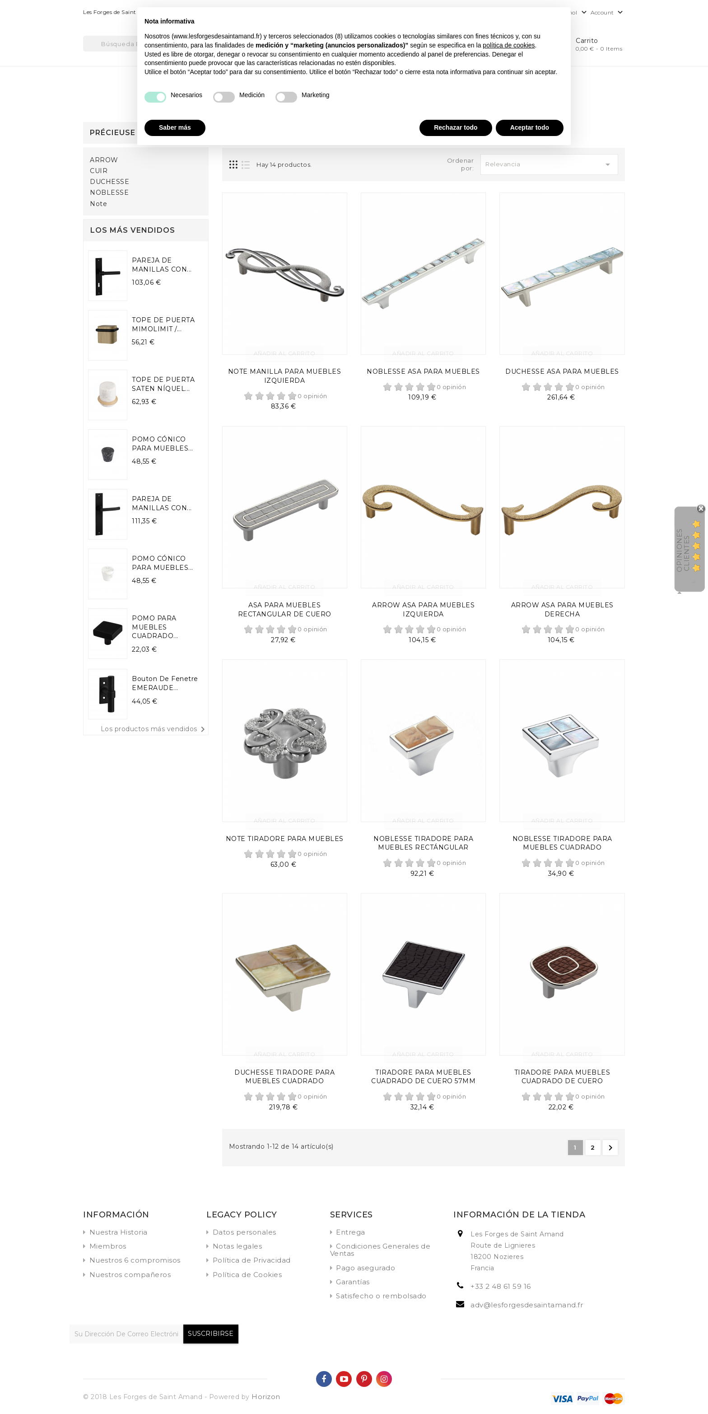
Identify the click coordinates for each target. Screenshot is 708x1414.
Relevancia (549, 164)
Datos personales (244, 1232)
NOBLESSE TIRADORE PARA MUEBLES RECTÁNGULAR (423, 843)
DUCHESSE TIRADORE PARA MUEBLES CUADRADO (284, 1076)
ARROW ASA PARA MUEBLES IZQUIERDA (423, 609)
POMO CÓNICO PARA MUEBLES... (162, 443)
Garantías (353, 1282)
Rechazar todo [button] (455, 127)
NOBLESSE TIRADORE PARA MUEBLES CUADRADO (562, 843)
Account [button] (608, 13)
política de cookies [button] (509, 45)
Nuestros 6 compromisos (135, 1260)
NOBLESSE (109, 193)
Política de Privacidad (252, 1260)
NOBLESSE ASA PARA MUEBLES (423, 371)
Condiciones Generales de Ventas (380, 1250)
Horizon (266, 1396)
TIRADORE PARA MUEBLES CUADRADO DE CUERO (562, 1076)
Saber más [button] (175, 127)
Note (98, 204)
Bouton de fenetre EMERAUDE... (165, 683)
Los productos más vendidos (154, 729)
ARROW (104, 160)
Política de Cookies (247, 1274)
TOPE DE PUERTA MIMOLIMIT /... (163, 324)
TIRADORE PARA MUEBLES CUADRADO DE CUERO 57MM (423, 1076)
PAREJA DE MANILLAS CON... (162, 264)
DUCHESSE (109, 182)
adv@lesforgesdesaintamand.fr (526, 1305)
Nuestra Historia (118, 1232)
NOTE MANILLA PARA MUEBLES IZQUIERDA (284, 376)
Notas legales (237, 1246)
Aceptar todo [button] (529, 127)
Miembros (107, 1246)
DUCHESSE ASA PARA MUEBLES (562, 371)
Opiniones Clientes (683, 550)
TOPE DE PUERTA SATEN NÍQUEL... (163, 384)
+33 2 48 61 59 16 (500, 1286)
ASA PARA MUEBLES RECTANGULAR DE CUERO (284, 609)
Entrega (350, 1232)
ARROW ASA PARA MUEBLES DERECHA (562, 609)
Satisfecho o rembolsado (381, 1296)
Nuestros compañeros (130, 1274)
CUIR (98, 171)
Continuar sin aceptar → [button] (527, 18)
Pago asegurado (365, 1268)
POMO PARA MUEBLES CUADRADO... (155, 627)
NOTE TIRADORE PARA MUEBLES (285, 839)
